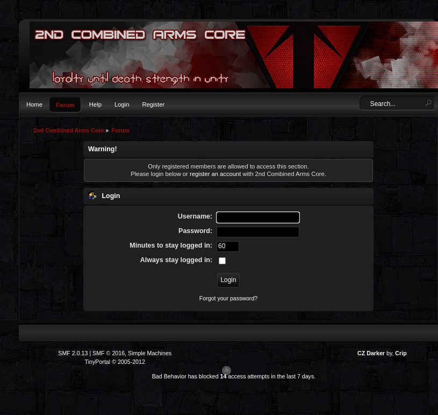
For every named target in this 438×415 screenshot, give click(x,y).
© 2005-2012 (128, 361)
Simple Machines (149, 353)
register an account (215, 174)
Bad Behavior (169, 376)
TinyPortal (98, 361)
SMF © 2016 (108, 353)
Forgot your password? (228, 298)
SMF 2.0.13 (73, 353)
